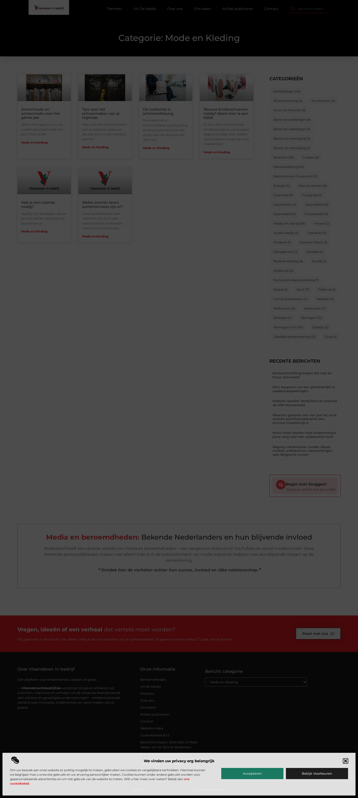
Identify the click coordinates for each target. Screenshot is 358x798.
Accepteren (252, 773)
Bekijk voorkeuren (317, 773)
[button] (345, 761)
